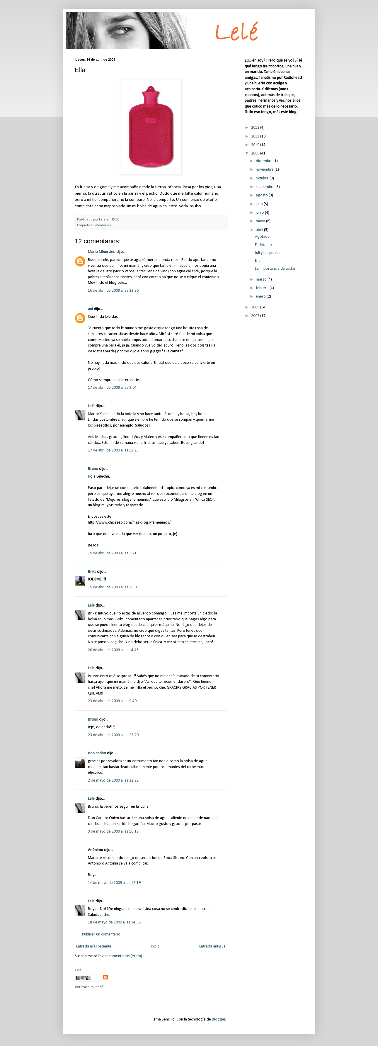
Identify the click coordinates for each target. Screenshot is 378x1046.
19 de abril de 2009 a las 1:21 (112, 553)
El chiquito (263, 245)
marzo (262, 279)
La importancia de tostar (275, 268)
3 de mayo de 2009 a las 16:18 (113, 831)
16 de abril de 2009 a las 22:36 (113, 290)
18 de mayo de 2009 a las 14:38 (114, 922)
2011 (255, 136)
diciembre (264, 161)
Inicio (155, 946)
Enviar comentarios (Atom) (120, 956)
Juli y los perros (267, 253)
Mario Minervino (101, 252)
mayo (261, 221)
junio (260, 212)
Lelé (91, 406)
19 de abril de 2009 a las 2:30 (112, 587)
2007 (255, 316)
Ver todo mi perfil (89, 987)
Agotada (262, 237)
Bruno (93, 469)
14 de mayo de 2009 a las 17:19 (114, 883)
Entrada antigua (212, 946)
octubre (263, 178)
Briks (92, 572)
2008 (255, 307)
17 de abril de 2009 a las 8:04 (112, 388)
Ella (257, 261)
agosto (262, 195)
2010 (255, 145)
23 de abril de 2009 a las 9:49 (112, 701)
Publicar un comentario (101, 934)
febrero (263, 288)
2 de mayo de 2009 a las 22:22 (113, 780)
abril (260, 230)
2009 (255, 153)
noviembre (265, 169)
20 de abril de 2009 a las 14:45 (113, 650)
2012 (255, 127)
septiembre (265, 187)
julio (260, 204)
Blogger (218, 1019)
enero (261, 296)
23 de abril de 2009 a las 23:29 (113, 735)
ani (90, 309)
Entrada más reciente (93, 946)
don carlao (97, 753)
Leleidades (102, 225)
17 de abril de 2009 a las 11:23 (113, 450)
